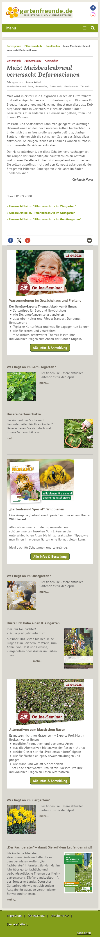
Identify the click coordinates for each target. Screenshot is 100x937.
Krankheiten (53, 46)
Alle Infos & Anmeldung (50, 348)
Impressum (14, 916)
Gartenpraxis (14, 46)
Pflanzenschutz (33, 46)
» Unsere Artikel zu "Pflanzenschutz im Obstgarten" (42, 213)
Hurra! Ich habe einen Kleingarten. (34, 623)
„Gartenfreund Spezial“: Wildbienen (36, 509)
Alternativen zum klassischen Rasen (37, 729)
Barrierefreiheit (17, 924)
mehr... (11, 899)
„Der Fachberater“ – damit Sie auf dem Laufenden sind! (49, 847)
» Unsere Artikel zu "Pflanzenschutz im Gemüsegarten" (44, 219)
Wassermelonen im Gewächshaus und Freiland (45, 300)
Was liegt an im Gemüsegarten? (31, 367)
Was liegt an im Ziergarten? (28, 800)
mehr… (44, 383)
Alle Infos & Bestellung (50, 556)
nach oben (84, 933)
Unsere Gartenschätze (24, 414)
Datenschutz (36, 916)
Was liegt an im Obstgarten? (29, 576)
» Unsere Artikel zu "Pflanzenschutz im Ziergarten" (41, 206)
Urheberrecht (60, 916)
